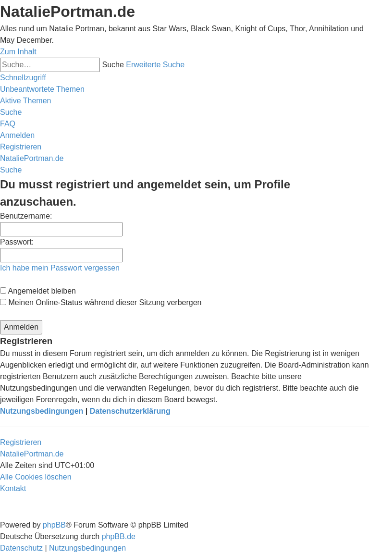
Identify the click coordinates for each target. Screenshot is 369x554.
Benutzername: (26, 216)
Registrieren (20, 442)
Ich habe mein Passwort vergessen (60, 268)
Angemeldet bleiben (38, 291)
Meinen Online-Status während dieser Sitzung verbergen (100, 302)
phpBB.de (118, 536)
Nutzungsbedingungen (41, 411)
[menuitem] (42, 89)
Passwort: (17, 242)
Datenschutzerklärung (130, 411)
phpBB (54, 525)
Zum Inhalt (18, 52)
